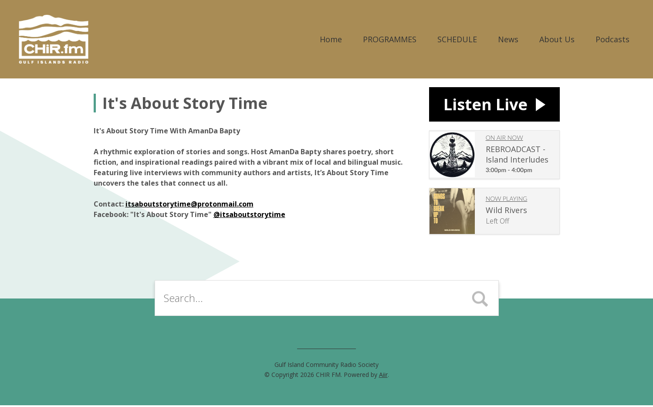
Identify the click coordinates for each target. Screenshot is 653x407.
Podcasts (612, 39)
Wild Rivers (506, 212)
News (508, 39)
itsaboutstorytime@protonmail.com (189, 204)
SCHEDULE (457, 39)
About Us (557, 39)
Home (331, 39)
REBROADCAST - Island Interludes (517, 156)
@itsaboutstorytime (249, 214)
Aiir (383, 376)
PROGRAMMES (389, 39)
